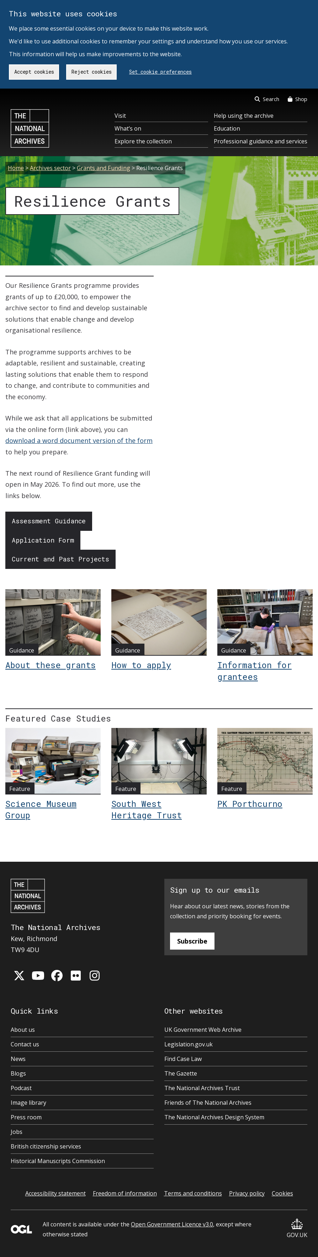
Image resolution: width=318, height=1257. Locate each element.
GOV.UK (297, 1229)
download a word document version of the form (79, 440)
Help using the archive (244, 116)
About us (23, 1030)
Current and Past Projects (60, 559)
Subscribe (192, 941)
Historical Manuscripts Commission (58, 1161)
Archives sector (50, 168)
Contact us (25, 1044)
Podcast (21, 1088)
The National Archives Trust (202, 1088)
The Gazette (180, 1073)
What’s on (128, 128)
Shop (297, 98)
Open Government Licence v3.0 (172, 1224)
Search (267, 98)
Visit (120, 116)
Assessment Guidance (49, 521)
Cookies (282, 1193)
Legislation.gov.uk (188, 1044)
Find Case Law (183, 1059)
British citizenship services (46, 1146)
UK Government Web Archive (203, 1030)
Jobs (16, 1132)
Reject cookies (91, 71)
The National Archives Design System (214, 1117)
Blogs (18, 1073)
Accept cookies (34, 71)
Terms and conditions (193, 1193)
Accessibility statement (55, 1193)
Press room (26, 1117)
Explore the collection (143, 141)
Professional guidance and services (260, 141)
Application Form (43, 540)
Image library (28, 1103)
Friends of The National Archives (207, 1103)
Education (227, 128)
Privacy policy (247, 1193)
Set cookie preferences (160, 71)
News (18, 1059)
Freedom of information (125, 1193)
